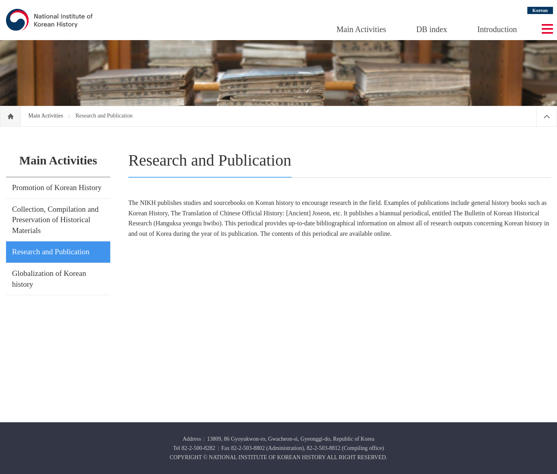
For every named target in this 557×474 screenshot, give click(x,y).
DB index (431, 29)
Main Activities (361, 29)
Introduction (497, 29)
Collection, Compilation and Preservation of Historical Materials (55, 220)
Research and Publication (50, 251)
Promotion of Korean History (56, 187)
